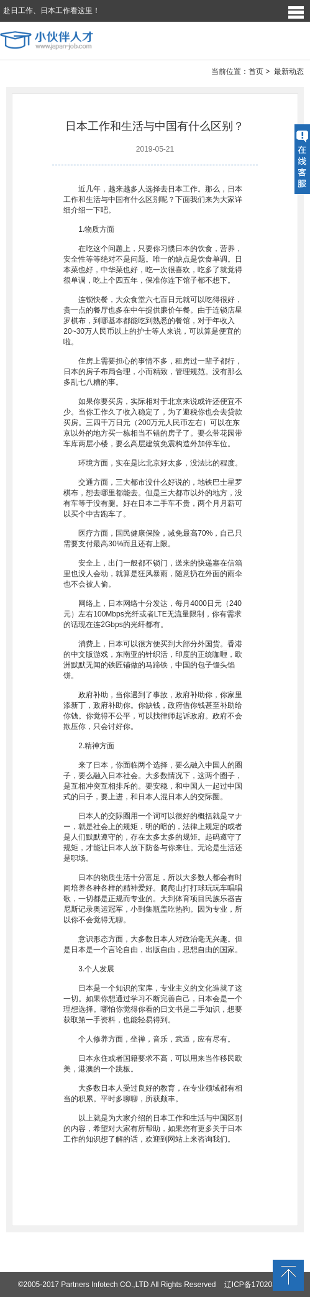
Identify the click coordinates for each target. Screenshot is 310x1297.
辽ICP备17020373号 (258, 1284)
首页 (255, 71)
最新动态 (289, 71)
